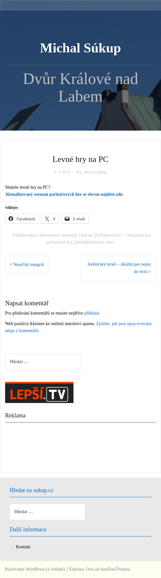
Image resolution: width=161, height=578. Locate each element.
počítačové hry (59, 242)
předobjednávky (89, 242)
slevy (110, 242)
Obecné (85, 235)
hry (147, 235)
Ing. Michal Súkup (91, 172)
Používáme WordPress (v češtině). (35, 569)
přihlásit (91, 313)
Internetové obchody (58, 235)
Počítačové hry (108, 235)
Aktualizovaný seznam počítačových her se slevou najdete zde (63, 194)
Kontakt (23, 546)
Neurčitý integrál (28, 264)
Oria (90, 569)
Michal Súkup (80, 48)
